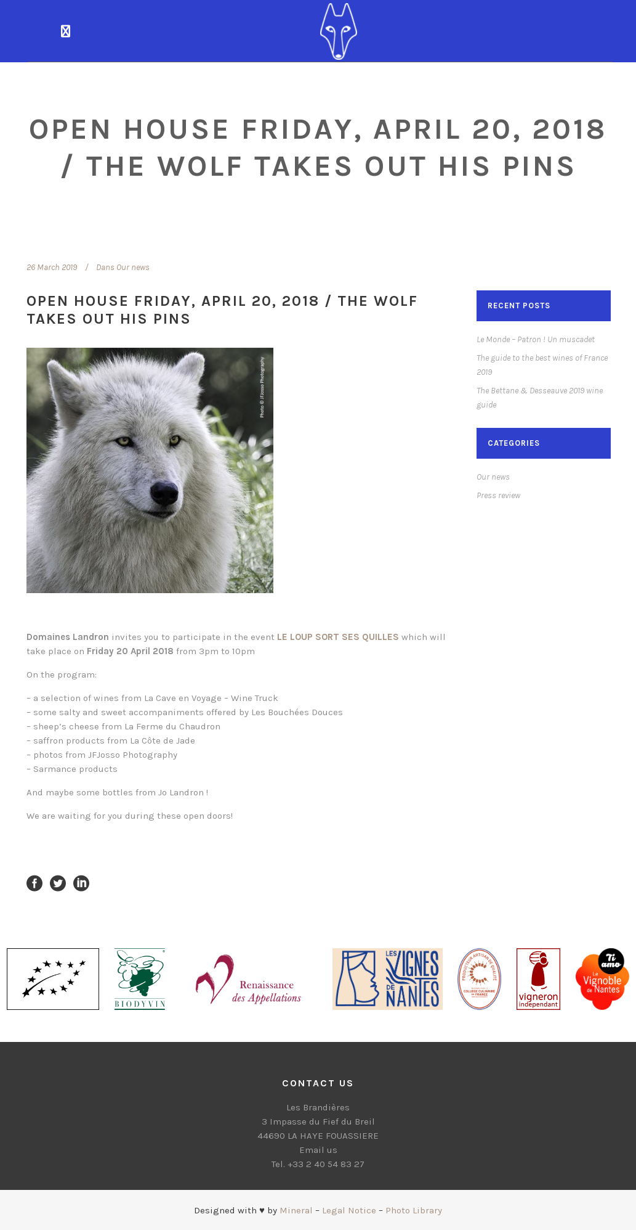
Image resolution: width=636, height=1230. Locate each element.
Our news (133, 267)
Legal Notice (349, 1210)
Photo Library (413, 1210)
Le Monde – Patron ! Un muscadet (536, 339)
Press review (498, 495)
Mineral (296, 1210)
